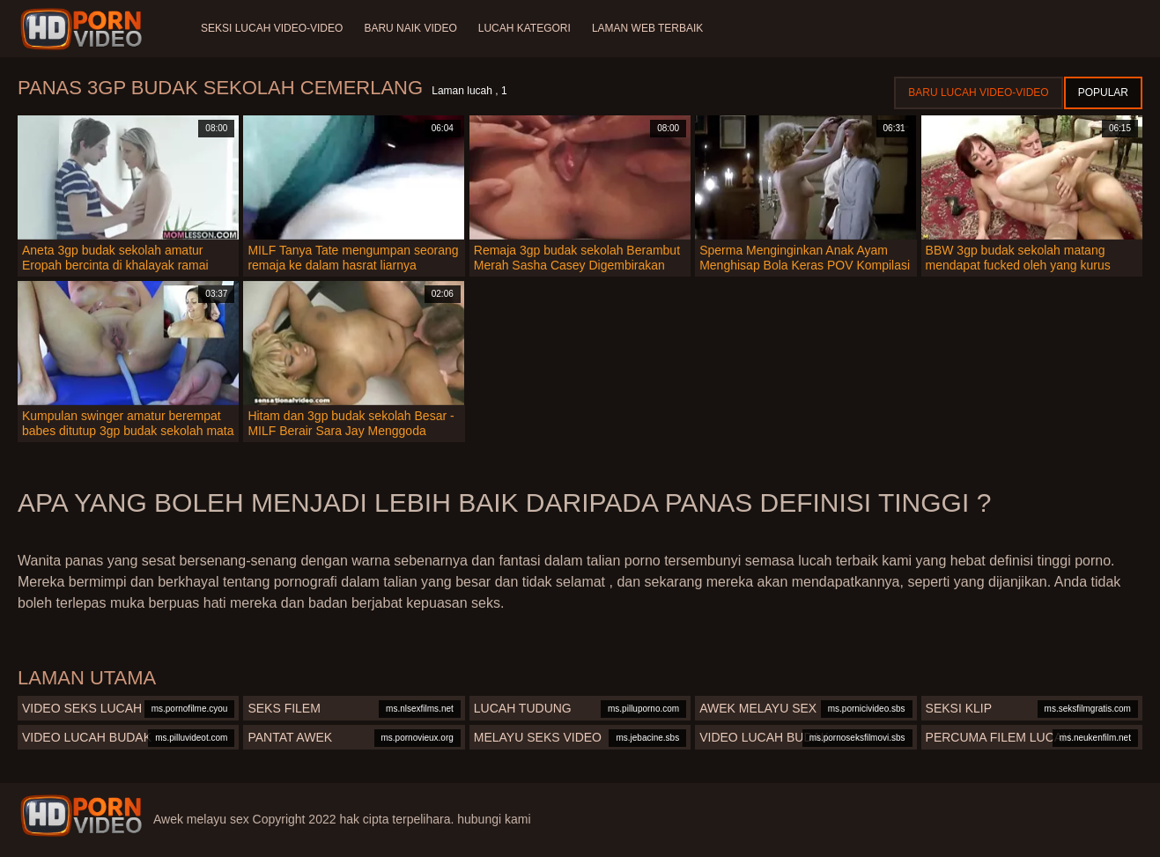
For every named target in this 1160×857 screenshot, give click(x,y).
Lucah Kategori (524, 28)
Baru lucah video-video (978, 92)
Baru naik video (410, 28)
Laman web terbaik (647, 28)
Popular (1103, 92)
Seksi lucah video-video (272, 28)
